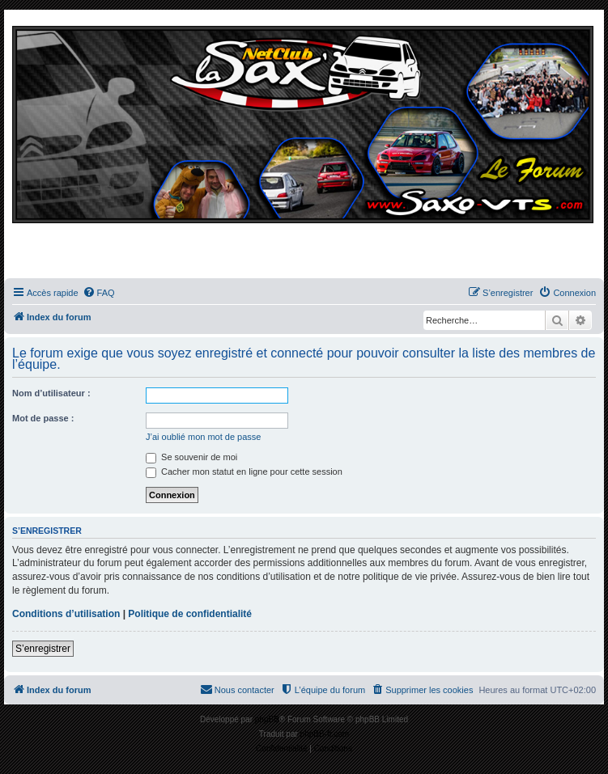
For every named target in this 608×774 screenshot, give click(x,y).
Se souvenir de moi (191, 457)
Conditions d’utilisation (66, 614)
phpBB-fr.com (325, 734)
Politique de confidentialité (190, 614)
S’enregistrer (42, 648)
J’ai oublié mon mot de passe (203, 437)
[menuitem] (99, 292)
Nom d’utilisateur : (51, 393)
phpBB (267, 719)
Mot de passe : (43, 418)
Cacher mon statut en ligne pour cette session (244, 471)
